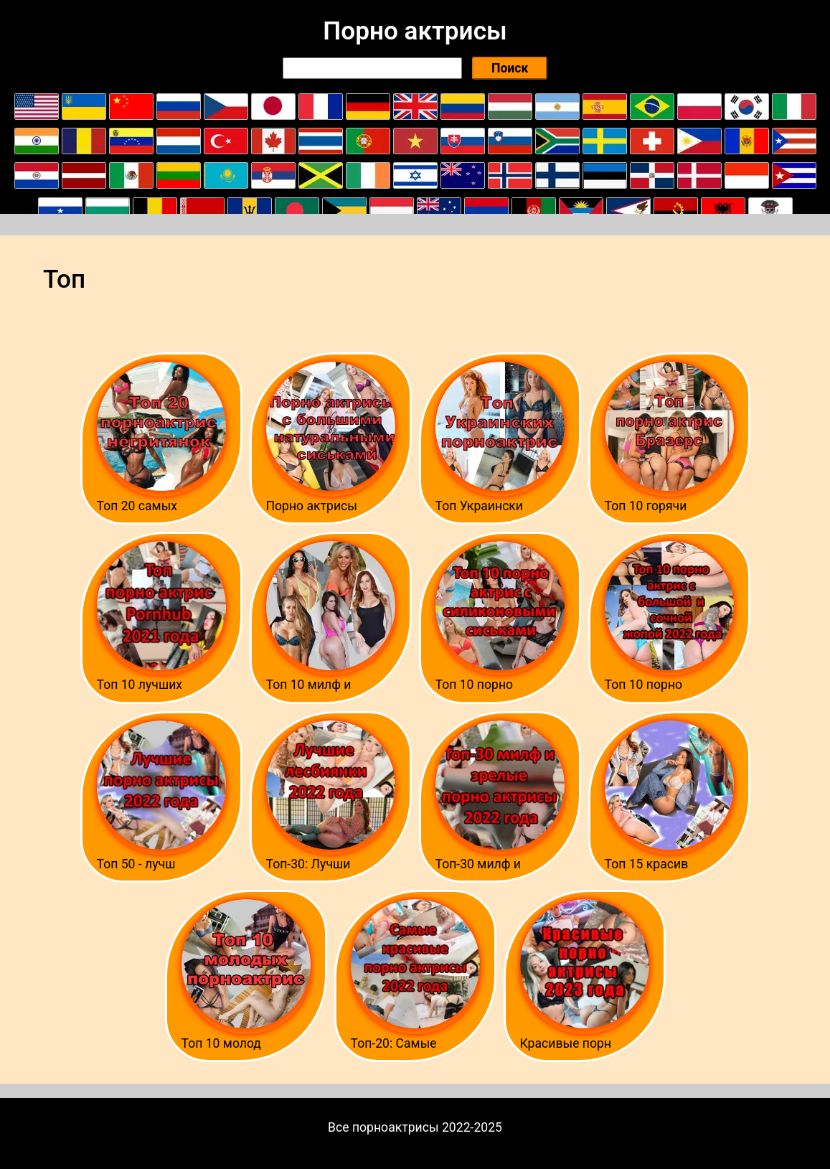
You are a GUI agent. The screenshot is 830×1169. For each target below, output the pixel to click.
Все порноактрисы (383, 1127)
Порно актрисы (414, 31)
